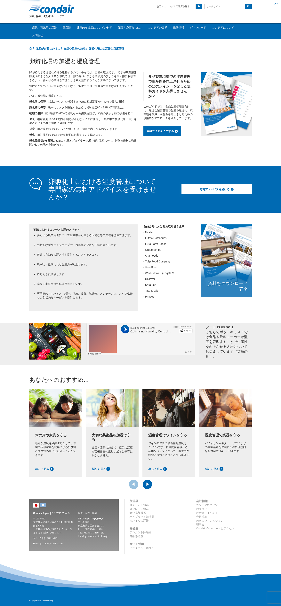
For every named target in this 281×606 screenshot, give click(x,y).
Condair (51, 8)
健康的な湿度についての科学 (94, 27)
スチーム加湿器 (139, 505)
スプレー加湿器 (139, 508)
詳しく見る (44, 469)
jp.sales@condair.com (51, 543)
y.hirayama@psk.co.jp (96, 536)
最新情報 (178, 27)
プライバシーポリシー (143, 547)
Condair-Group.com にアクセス (215, 528)
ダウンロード (198, 27)
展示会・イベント (207, 512)
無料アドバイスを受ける (217, 189)
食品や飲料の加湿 (74, 48)
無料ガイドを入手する (162, 131)
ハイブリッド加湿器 (142, 516)
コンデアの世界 (157, 27)
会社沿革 (201, 516)
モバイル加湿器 (139, 520)
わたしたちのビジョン (209, 520)
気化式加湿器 (138, 512)
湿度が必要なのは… (48, 48)
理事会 (200, 524)
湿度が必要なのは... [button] (130, 27)
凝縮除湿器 (136, 536)
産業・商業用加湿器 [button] (44, 27)
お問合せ (37, 35)
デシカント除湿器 (140, 532)
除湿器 (67, 27)
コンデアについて (223, 27)
